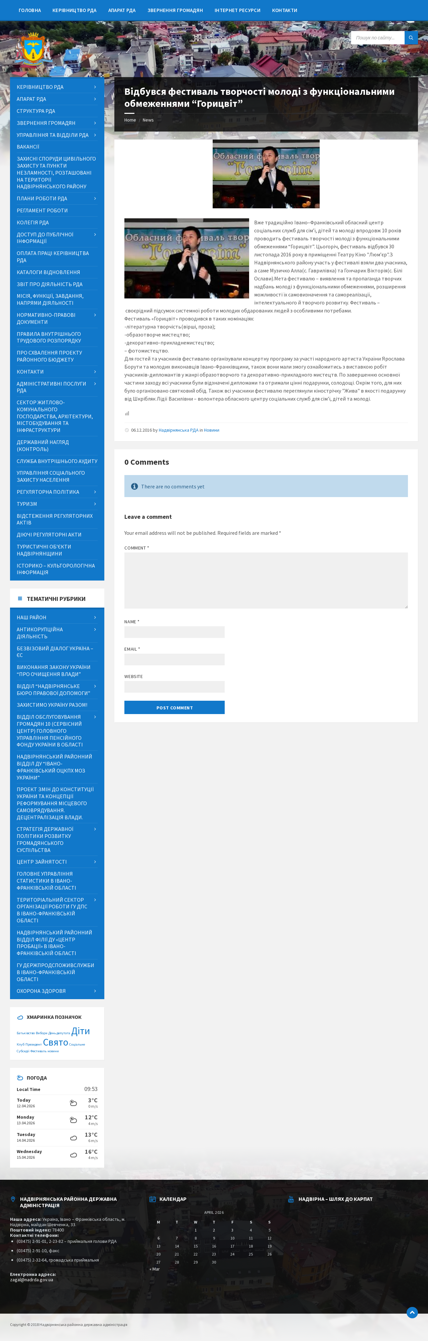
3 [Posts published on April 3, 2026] (232, 1230)
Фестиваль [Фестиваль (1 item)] (38, 1051)
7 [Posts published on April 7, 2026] (177, 1238)
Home (130, 120)
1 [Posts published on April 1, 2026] (196, 1230)
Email (132, 649)
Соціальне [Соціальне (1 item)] (77, 1044)
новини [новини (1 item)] (53, 1051)
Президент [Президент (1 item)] (33, 1044)
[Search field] (384, 37)
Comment (136, 548)
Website (133, 676)
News (148, 120)
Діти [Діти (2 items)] (80, 1031)
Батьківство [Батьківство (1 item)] (26, 1033)
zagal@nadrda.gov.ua (31, 1280)
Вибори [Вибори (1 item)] (41, 1033)
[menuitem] (29, 10)
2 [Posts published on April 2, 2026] (214, 1230)
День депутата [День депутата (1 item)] (59, 1033)
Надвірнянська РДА (179, 430)
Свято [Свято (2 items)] (55, 1042)
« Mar (154, 1269)
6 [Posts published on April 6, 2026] (158, 1238)
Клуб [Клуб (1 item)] (20, 1044)
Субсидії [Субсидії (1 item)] (23, 1051)
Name (131, 622)
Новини (211, 430)
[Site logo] (33, 64)
